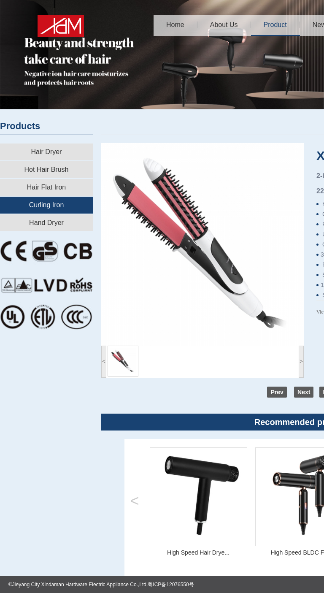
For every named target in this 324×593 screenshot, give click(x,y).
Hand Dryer (46, 222)
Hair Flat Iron (46, 187)
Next (303, 392)
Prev (276, 392)
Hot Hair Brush (46, 169)
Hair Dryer (46, 151)
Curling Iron (46, 204)
